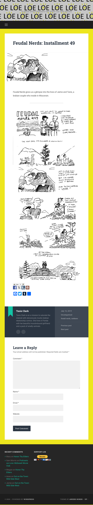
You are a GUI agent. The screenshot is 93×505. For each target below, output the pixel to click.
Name (16, 392)
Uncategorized (66, 315)
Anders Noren (76, 500)
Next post (64, 329)
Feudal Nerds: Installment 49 (44, 43)
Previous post (66, 326)
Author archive (18, 332)
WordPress (29, 500)
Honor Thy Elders (21, 457)
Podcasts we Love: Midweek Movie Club (17, 464)
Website (16, 415)
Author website (23, 332)
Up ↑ (86, 500)
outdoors (74, 319)
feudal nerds (65, 319)
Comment (17, 359)
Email (16, 404)
